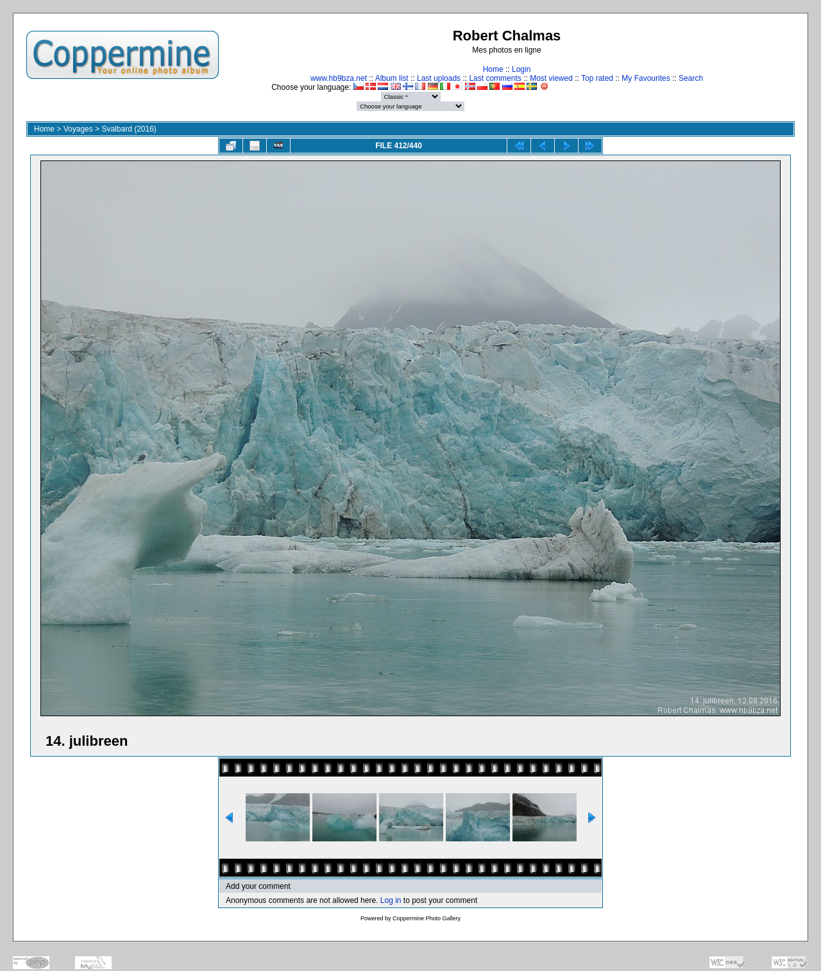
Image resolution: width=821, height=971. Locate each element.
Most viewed (551, 78)
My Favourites (646, 78)
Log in (391, 900)
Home (493, 69)
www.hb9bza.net (338, 78)
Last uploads (439, 78)
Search (691, 78)
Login (521, 69)
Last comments (495, 78)
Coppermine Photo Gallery (427, 918)
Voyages (78, 129)
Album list (392, 78)
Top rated (597, 78)
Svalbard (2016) (128, 129)
